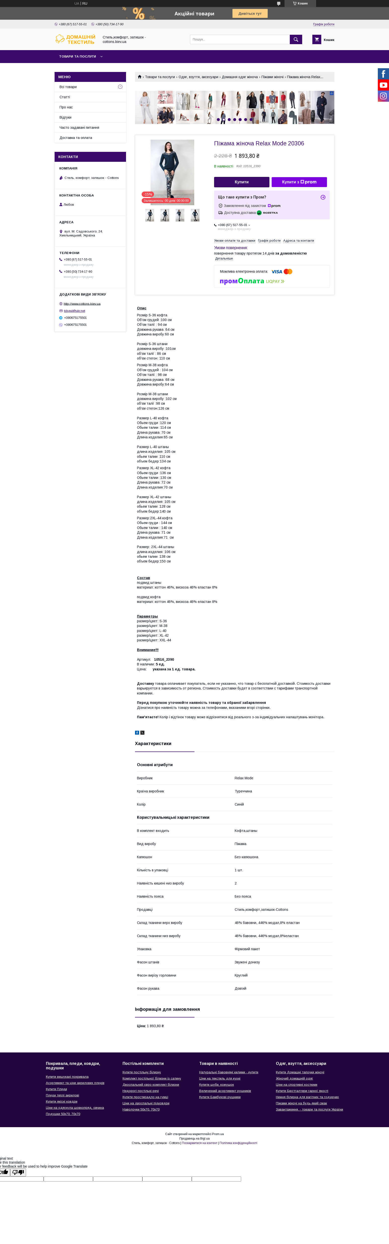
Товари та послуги (77, 56)
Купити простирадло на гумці (145, 1097)
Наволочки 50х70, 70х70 (141, 1109)
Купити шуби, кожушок (216, 1084)
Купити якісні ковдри (61, 1101)
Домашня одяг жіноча (240, 77)
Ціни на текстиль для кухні (219, 1078)
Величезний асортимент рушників (225, 1091)
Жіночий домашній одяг (294, 1078)
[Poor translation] (18, 1172)
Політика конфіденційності (238, 1143)
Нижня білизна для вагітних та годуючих (307, 1097)
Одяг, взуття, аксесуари (198, 77)
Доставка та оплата (76, 138)
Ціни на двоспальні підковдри (146, 1103)
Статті (65, 97)
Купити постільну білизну (142, 1072)
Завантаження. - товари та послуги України (309, 1109)
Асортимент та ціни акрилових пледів (75, 1083)
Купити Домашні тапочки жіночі (300, 1072)
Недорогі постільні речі (141, 1091)
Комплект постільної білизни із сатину (152, 1078)
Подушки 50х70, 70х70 (63, 1114)
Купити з (299, 182)
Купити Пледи (56, 1089)
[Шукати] (296, 39)
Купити (242, 182)
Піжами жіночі (272, 77)
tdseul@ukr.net (74, 311)
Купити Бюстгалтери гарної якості (302, 1091)
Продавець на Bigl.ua (194, 1138)
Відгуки (65, 117)
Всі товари (68, 87)
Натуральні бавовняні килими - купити (228, 1072)
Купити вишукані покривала (67, 1077)
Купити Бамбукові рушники (220, 1097)
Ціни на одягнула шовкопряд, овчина (75, 1108)
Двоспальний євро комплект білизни (151, 1084)
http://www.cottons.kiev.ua (82, 303)
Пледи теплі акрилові (62, 1095)
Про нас (66, 107)
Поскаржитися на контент (199, 1143)
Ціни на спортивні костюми (296, 1084)
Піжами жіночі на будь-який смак (301, 1103)
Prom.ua (218, 1134)
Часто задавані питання (79, 128)
